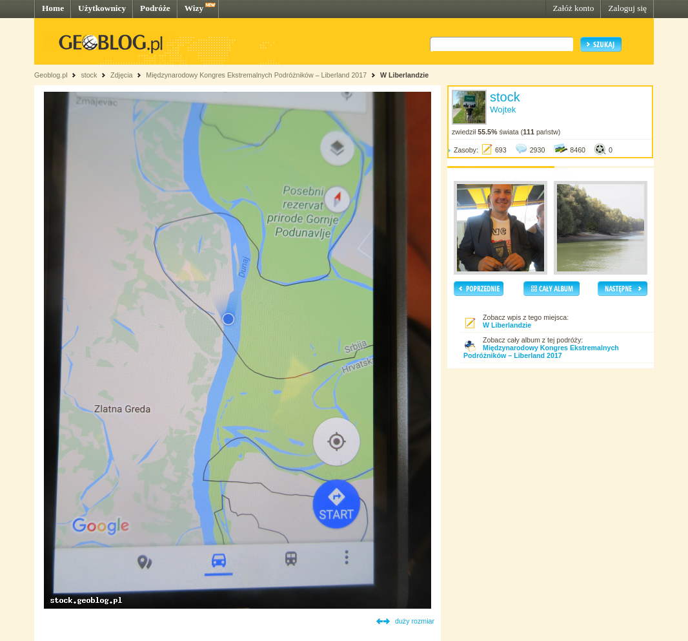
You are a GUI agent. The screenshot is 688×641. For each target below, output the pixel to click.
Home (53, 8)
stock (89, 75)
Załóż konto (573, 8)
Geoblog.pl (51, 75)
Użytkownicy (102, 8)
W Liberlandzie (404, 75)
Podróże (155, 8)
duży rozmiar (414, 621)
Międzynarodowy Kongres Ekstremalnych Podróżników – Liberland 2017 (256, 75)
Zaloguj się (627, 8)
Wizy (194, 8)
